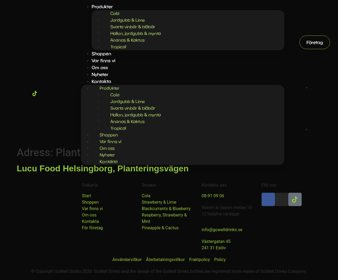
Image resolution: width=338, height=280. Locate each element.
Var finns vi (103, 60)
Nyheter (100, 74)
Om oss (100, 67)
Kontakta (109, 161)
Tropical (118, 46)
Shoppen (101, 53)
